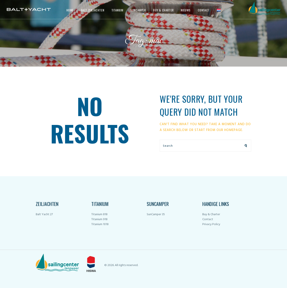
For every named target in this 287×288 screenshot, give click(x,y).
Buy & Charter (211, 214)
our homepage (229, 130)
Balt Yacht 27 (44, 214)
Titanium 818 (99, 214)
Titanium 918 (99, 219)
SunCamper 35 (156, 214)
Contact (207, 219)
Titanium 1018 (100, 224)
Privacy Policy (211, 224)
